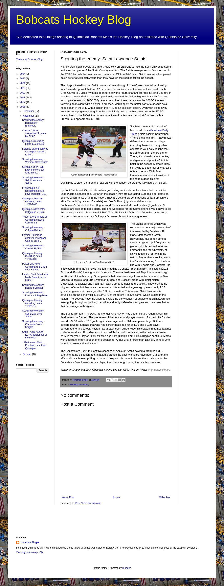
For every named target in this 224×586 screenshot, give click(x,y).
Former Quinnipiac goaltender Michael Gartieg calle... (34, 238)
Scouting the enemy (79, 384)
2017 (23, 102)
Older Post (165, 497)
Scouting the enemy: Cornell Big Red (33, 247)
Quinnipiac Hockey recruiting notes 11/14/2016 (32, 256)
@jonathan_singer (159, 369)
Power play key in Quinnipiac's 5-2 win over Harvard (34, 266)
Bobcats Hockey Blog (73, 19)
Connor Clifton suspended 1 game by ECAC (34, 133)
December (29, 111)
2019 (23, 92)
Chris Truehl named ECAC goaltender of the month (34, 335)
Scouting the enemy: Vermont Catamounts (35, 161)
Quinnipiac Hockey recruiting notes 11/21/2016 (32, 201)
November (29, 115)
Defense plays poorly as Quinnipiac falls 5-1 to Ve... (35, 151)
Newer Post (68, 497)
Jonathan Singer (29, 542)
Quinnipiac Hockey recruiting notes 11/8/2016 (32, 303)
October (27, 354)
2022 (23, 78)
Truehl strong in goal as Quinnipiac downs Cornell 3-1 (34, 219)
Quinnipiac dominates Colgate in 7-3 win (33, 210)
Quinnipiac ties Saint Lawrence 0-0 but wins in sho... (33, 170)
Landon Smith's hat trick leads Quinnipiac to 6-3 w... (35, 277)
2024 (23, 73)
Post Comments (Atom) (87, 503)
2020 (23, 88)
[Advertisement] (196, 111)
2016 (23, 106)
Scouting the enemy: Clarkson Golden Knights (33, 324)
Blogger (126, 568)
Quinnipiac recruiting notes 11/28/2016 (33, 142)
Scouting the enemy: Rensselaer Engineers (33, 123)
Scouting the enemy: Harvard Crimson (33, 286)
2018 (23, 97)
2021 (23, 83)
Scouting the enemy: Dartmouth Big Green (35, 294)
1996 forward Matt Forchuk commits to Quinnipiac (34, 345)
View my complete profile (29, 552)
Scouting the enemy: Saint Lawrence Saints (33, 180)
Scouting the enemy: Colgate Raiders (33, 229)
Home (116, 497)
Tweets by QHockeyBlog (29, 59)
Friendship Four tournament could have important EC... (34, 191)
